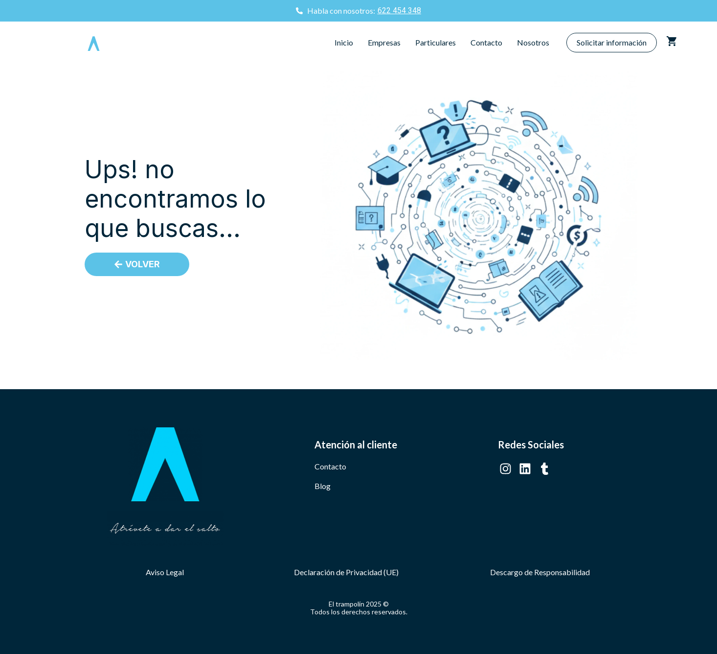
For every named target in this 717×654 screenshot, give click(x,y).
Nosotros (533, 42)
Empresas (384, 42)
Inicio (344, 42)
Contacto (486, 42)
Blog (322, 485)
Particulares (435, 42)
